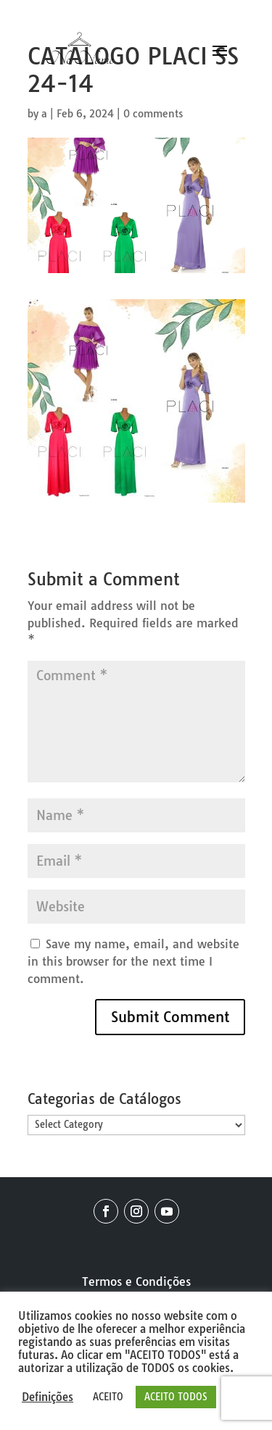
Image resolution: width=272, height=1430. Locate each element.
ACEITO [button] (108, 1396)
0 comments (153, 113)
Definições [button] (47, 1397)
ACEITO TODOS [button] (175, 1396)
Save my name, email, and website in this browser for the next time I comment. (133, 961)
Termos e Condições (136, 1281)
